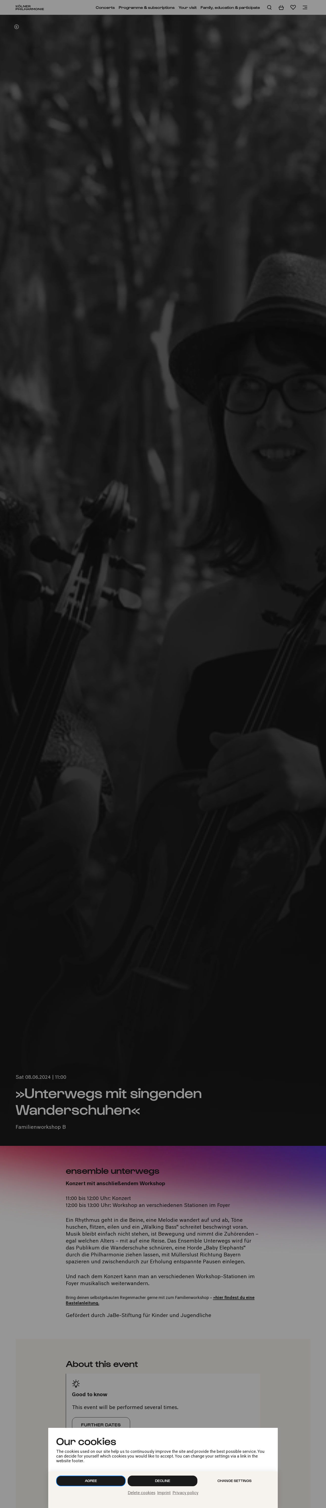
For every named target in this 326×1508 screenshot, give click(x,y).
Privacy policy (185, 1493)
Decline (162, 1481)
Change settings (234, 1481)
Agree (91, 1481)
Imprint (164, 1493)
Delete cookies (141, 1493)
